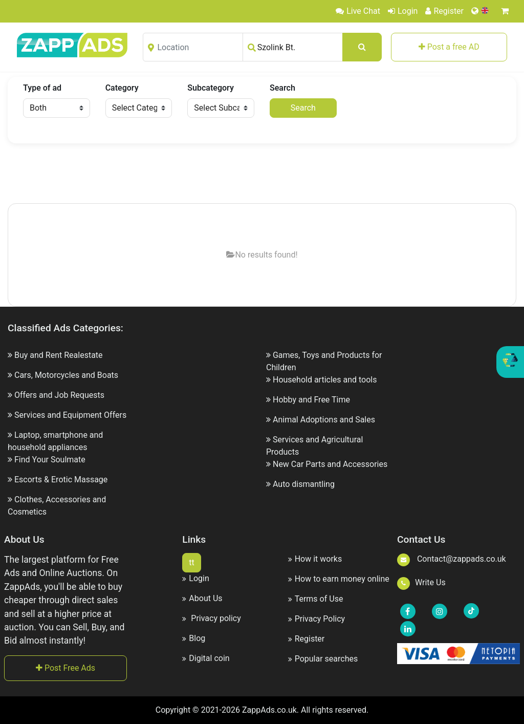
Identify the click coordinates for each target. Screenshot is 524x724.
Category (122, 88)
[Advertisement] (262, 174)
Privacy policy (211, 618)
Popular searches (323, 659)
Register (444, 11)
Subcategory (210, 88)
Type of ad (42, 88)
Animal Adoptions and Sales (324, 419)
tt (191, 562)
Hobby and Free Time (311, 399)
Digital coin (205, 658)
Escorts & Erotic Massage (60, 479)
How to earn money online (338, 579)
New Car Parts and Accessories (330, 464)
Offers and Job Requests (59, 395)
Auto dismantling (304, 484)
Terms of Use (315, 599)
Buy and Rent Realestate (58, 355)
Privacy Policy (316, 619)
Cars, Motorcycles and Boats (66, 375)
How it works (315, 559)
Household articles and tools (325, 380)
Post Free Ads (65, 668)
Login (403, 11)
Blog (193, 638)
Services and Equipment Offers (70, 415)
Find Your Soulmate (49, 459)
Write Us (421, 582)
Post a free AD (449, 47)
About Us (202, 598)
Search (282, 88)
